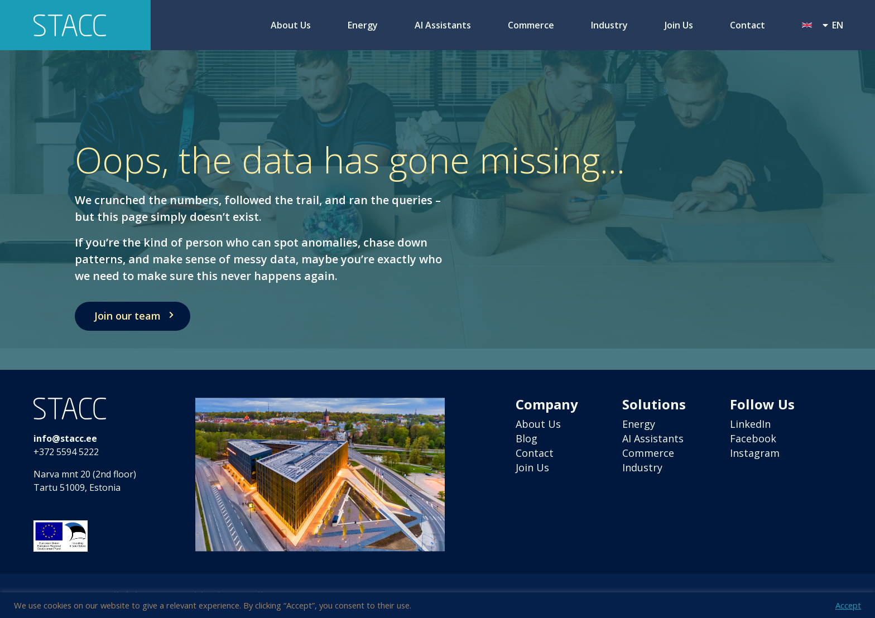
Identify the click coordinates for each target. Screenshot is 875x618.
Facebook (753, 438)
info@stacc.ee (65, 438)
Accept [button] (848, 605)
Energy (363, 25)
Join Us (679, 25)
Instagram (755, 453)
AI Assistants (443, 25)
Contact (747, 25)
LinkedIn (750, 424)
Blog (526, 438)
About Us (291, 25)
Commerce (531, 25)
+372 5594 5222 (66, 452)
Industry (609, 25)
